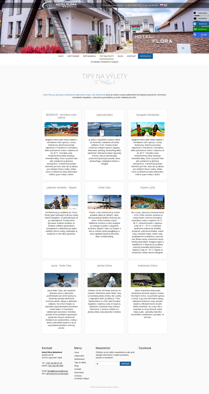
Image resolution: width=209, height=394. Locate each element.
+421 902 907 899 (151, 5)
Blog (120, 56)
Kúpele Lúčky (147, 187)
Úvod (60, 56)
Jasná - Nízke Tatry (61, 265)
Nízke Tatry (104, 187)
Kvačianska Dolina (147, 265)
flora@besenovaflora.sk (114, 5)
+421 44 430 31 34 (134, 5)
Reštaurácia (89, 56)
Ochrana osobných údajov (104, 62)
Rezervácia (145, 56)
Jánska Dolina (104, 265)
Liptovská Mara (104, 114)
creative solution (112, 387)
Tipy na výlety (107, 56)
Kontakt (131, 56)
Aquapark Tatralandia (147, 114)
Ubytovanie (73, 56)
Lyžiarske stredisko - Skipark (61, 187)
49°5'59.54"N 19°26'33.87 (57, 373)
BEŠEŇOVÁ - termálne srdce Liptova (61, 116)
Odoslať (125, 364)
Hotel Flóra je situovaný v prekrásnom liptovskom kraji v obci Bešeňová (74, 94)
